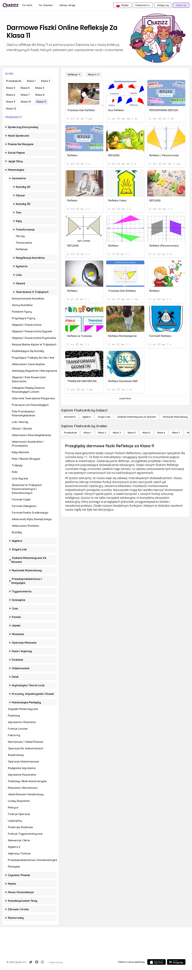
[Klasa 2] (102, 432)
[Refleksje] (74, 74)
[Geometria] (69, 416)
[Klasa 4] (131, 432)
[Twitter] (30, 962)
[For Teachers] (45, 5)
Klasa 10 (26, 101)
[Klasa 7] (176, 432)
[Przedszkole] (70, 432)
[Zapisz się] (181, 5)
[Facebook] (36, 962)
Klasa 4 (25, 87)
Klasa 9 (10, 101)
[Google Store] (176, 962)
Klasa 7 (25, 94)
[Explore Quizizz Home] (10, 5)
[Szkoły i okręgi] (67, 5)
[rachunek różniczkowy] (175, 416)
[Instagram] (42, 962)
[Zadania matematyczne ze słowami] (136, 416)
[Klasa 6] (161, 432)
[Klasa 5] (146, 432)
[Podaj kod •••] (143, 5)
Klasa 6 (10, 94)
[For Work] (27, 5)
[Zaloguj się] (162, 5)
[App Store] (156, 962)
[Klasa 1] (87, 432)
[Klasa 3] (117, 432)
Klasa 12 (11, 108)
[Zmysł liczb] (104, 416)
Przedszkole (13, 81)
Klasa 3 (10, 87)
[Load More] (125, 398)
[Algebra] (87, 416)
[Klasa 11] (93, 74)
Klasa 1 (31, 81)
